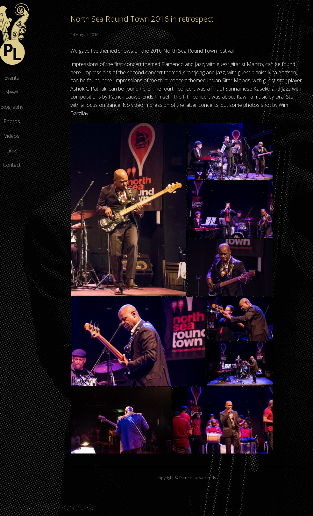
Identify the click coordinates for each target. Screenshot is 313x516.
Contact (48, 164)
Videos (47, 135)
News (47, 92)
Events (47, 77)
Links (47, 150)
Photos (47, 121)
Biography (47, 106)
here (129, 72)
